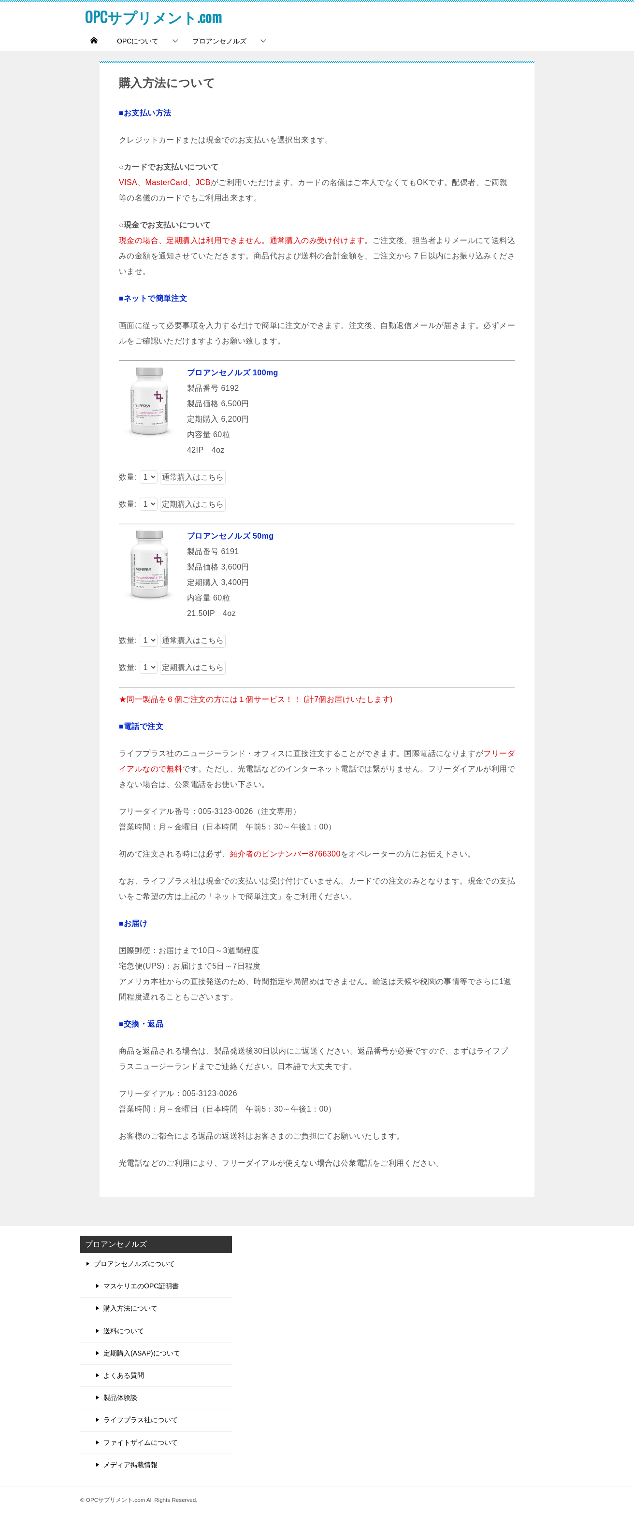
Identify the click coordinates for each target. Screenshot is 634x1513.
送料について (123, 1331)
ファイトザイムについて (140, 1442)
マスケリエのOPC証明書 (141, 1286)
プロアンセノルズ (219, 41)
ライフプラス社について (140, 1420)
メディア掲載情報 (130, 1465)
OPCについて (137, 41)
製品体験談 (120, 1397)
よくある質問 (123, 1375)
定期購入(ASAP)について (141, 1353)
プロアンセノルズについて (134, 1264)
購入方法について (130, 1308)
